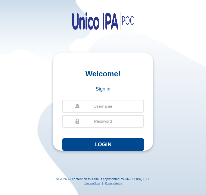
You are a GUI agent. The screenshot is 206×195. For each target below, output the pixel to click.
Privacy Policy (113, 183)
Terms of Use (92, 183)
